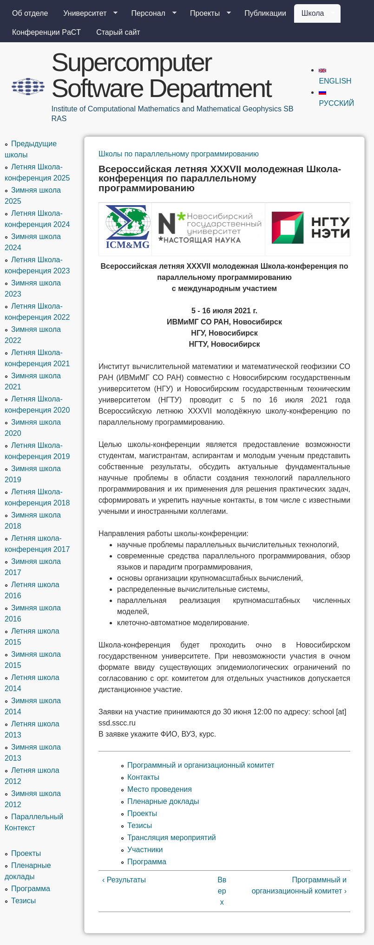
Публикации (265, 13)
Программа (146, 862)
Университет (87, 13)
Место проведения (159, 789)
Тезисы (139, 825)
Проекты (207, 13)
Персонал (150, 13)
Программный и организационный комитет (201, 765)
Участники (145, 850)
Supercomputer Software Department (161, 75)
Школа (314, 13)
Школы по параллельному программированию (178, 154)
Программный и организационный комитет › (299, 885)
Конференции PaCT (46, 32)
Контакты (143, 777)
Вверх (221, 891)
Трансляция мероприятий (171, 837)
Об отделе (30, 13)
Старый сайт (118, 32)
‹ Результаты (124, 880)
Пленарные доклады (163, 801)
